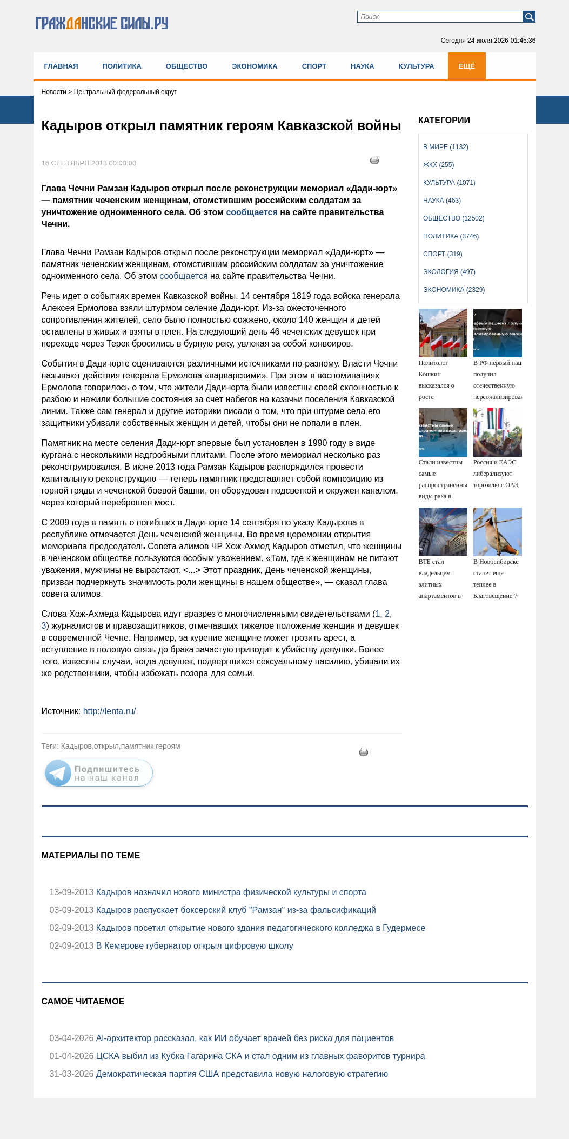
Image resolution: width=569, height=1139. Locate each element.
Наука (362, 66)
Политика (122, 66)
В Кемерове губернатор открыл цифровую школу (193, 945)
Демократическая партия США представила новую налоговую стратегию (240, 1073)
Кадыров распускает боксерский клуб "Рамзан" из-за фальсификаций (234, 910)
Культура (416, 66)
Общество (187, 66)
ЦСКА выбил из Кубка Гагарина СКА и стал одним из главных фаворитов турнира (259, 1056)
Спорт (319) (443, 254)
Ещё (467, 66)
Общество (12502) (454, 218)
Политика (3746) (451, 236)
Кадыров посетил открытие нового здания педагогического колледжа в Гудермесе (259, 927)
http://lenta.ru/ (109, 711)
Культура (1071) (449, 182)
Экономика (254, 66)
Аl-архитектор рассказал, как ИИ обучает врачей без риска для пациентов (243, 1038)
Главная (61, 66)
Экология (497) (449, 272)
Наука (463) (442, 200)
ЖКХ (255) (438, 165)
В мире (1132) (445, 147)
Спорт (314, 66)
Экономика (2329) (454, 290)
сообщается (251, 212)
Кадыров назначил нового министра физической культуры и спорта (229, 892)
